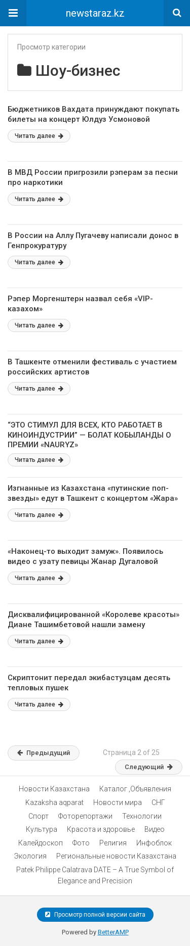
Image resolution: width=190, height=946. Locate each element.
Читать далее (39, 135)
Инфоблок (154, 843)
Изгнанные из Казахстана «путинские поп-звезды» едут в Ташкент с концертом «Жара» (93, 493)
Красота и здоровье (101, 829)
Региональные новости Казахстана (116, 856)
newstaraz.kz (95, 13)
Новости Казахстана (54, 789)
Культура (41, 829)
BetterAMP (113, 932)
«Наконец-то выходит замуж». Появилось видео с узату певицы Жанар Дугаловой (85, 556)
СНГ (158, 802)
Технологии (142, 816)
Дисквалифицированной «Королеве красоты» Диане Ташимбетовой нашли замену (93, 619)
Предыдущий (43, 752)
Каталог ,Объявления (135, 789)
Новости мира (117, 802)
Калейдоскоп (40, 843)
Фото (81, 843)
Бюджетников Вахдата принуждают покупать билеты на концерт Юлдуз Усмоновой (93, 114)
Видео (154, 829)
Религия (113, 843)
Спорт (38, 816)
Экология (30, 856)
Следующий (149, 767)
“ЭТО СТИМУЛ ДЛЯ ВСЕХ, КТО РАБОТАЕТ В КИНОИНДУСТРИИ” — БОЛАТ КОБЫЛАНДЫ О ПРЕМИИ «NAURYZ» (89, 434)
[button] (13, 13)
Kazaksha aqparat (54, 802)
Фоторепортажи (85, 816)
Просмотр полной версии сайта (95, 914)
